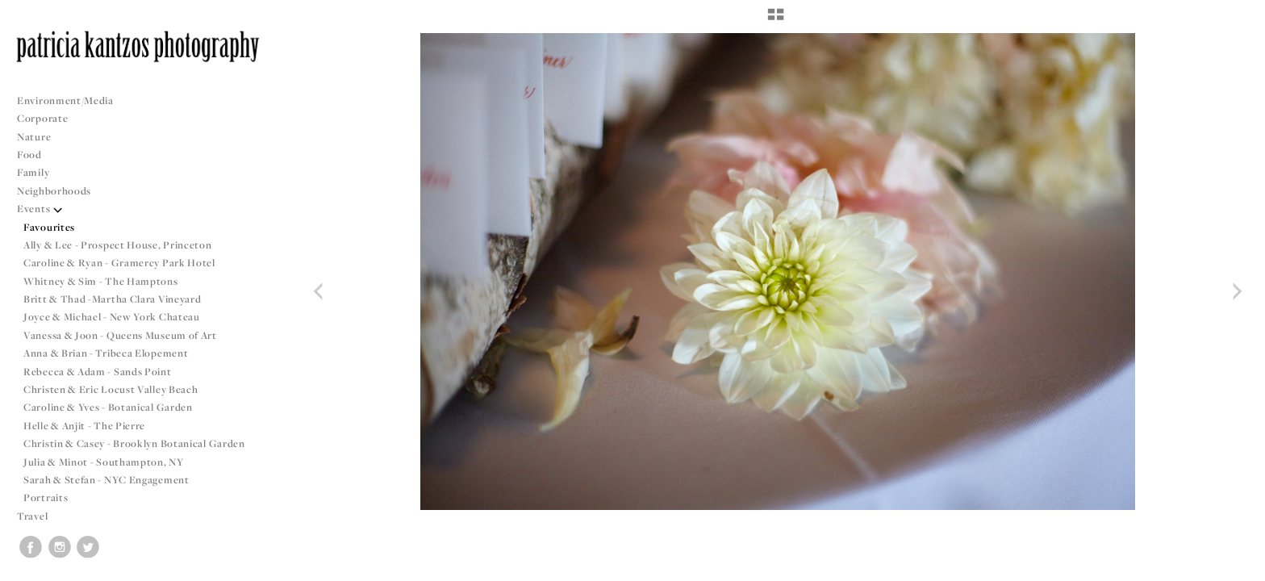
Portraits (45, 497)
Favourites (49, 227)
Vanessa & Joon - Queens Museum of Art (120, 335)
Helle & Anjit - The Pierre (84, 426)
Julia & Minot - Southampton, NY (103, 462)
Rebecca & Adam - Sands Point (97, 371)
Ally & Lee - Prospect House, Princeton (117, 245)
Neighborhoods (60, 191)
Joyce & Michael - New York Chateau (111, 317)
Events (40, 208)
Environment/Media (65, 100)
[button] (775, 20)
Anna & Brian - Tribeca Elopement (105, 353)
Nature (34, 137)
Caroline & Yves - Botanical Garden (108, 407)
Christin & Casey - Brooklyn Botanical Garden (134, 443)
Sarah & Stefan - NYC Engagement (106, 480)
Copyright (1232, 566)
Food (29, 154)
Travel (32, 516)
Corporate (42, 118)
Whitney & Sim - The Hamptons (100, 281)
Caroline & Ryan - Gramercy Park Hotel (119, 263)
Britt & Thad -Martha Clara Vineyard (112, 299)
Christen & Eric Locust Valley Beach (110, 389)
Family (33, 172)
